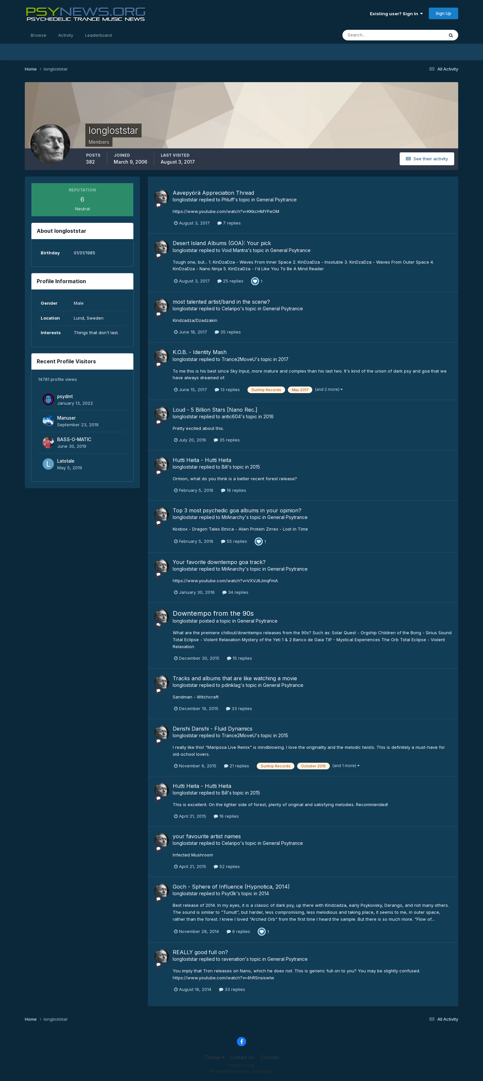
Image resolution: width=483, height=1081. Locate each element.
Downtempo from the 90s (213, 613)
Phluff (228, 199)
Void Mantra (235, 250)
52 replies (227, 866)
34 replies (235, 592)
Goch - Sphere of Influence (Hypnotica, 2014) (231, 886)
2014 (264, 893)
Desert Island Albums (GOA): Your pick (222, 243)
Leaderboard (98, 35)
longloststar (185, 199)
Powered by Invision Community (241, 1071)
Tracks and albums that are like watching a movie (235, 678)
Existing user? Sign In (396, 13)
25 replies (230, 280)
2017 (283, 359)
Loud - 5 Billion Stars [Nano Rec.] (215, 409)
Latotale (65, 461)
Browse (38, 35)
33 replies (239, 708)
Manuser (66, 418)
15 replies (239, 658)
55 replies (234, 541)
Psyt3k (229, 893)
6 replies (238, 931)
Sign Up (443, 13)
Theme (214, 1057)
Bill (225, 467)
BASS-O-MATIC (74, 439)
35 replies (228, 332)
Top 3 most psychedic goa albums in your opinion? (237, 510)
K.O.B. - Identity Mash (200, 352)
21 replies (236, 765)
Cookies (269, 1057)
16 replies (233, 490)
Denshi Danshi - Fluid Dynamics (212, 728)
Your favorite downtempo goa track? (219, 562)
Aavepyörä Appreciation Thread (213, 192)
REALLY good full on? (200, 952)
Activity (65, 35)
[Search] (371, 35)
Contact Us (242, 1057)
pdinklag (231, 685)
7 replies (229, 223)
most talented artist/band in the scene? (221, 301)
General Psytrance (276, 199)
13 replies (227, 389)
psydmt (65, 396)
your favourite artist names (207, 836)
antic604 (231, 416)
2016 (268, 416)
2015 (255, 467)
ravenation (233, 959)
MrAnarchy (233, 517)
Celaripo (231, 308)
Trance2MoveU (239, 359)
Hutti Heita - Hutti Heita (202, 460)
